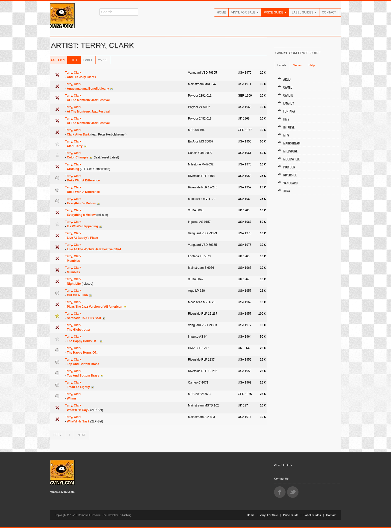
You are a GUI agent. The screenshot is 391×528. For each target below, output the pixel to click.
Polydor (286, 166)
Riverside (287, 174)
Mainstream (289, 142)
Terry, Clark (73, 72)
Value (102, 60)
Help (311, 65)
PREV (57, 435)
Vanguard (287, 182)
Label (88, 60)
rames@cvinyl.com (62, 491)
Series (297, 65)
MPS (283, 134)
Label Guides (304, 12)
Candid (285, 95)
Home (221, 12)
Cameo (285, 87)
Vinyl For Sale (245, 12)
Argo (284, 79)
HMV (283, 119)
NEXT (82, 435)
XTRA (284, 190)
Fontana (286, 111)
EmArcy (286, 103)
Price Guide (275, 12)
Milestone (287, 150)
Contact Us (281, 478)
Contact (329, 12)
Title (74, 60)
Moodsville (289, 158)
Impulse (286, 127)
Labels (281, 65)
